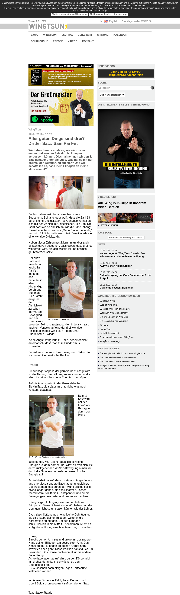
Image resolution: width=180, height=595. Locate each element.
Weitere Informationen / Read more (69, 14)
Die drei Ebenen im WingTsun (114, 317)
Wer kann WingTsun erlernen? (114, 313)
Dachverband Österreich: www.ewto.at (118, 357)
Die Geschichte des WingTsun (114, 321)
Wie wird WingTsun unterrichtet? (115, 309)
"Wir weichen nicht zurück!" (116, 265)
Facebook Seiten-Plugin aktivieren (126, 237)
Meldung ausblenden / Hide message (108, 14)
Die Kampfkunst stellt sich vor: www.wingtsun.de (122, 353)
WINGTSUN (50, 34)
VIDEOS (72, 41)
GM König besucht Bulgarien (116, 287)
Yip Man (104, 325)
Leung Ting (105, 329)
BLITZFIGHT (85, 34)
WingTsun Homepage (110, 341)
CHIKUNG (102, 34)
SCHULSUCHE (39, 41)
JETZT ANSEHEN (109, 225)
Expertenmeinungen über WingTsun (117, 337)
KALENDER (120, 34)
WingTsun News (107, 301)
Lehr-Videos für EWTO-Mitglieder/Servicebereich (126, 73)
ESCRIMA (67, 34)
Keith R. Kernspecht (109, 333)
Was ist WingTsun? (109, 305)
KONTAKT (88, 41)
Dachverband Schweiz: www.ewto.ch (117, 361)
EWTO (34, 34)
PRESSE (58, 41)
